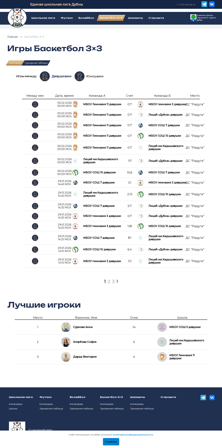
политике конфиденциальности (133, 434)
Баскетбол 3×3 (34, 36)
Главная (13, 36)
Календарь (15, 62)
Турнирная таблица (35, 62)
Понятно (111, 441)
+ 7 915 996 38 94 (185, 4)
